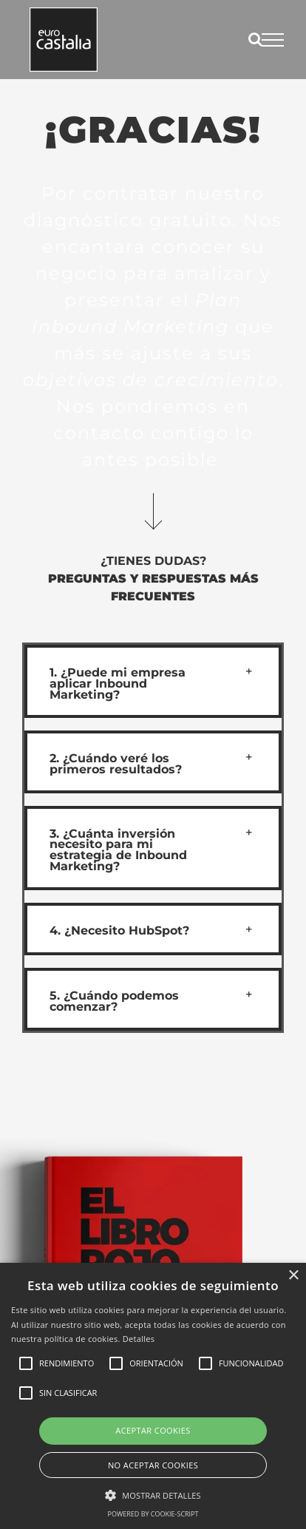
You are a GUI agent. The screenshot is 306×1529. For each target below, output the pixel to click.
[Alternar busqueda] (255, 39)
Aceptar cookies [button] (152, 1430)
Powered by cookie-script (153, 1514)
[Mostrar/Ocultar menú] (273, 40)
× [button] (293, 1275)
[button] (153, 681)
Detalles (139, 1338)
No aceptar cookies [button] (153, 1465)
